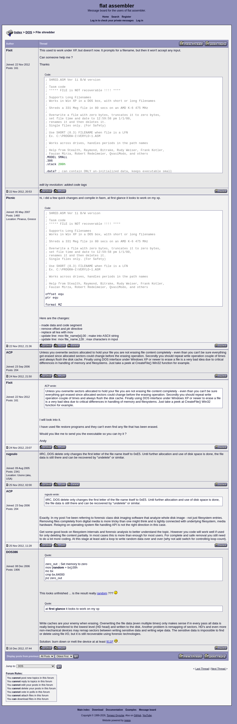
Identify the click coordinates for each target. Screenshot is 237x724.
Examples (130, 710)
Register (126, 16)
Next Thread (218, 668)
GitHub (137, 715)
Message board (147, 710)
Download (97, 710)
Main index (84, 710)
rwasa (127, 720)
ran (99, 593)
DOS (29, 32)
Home (105, 16)
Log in (139, 20)
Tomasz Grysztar (115, 715)
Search (115, 16)
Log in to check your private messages (112, 20)
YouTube (147, 715)
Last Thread (202, 668)
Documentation (114, 710)
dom (104, 593)
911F (109, 641)
